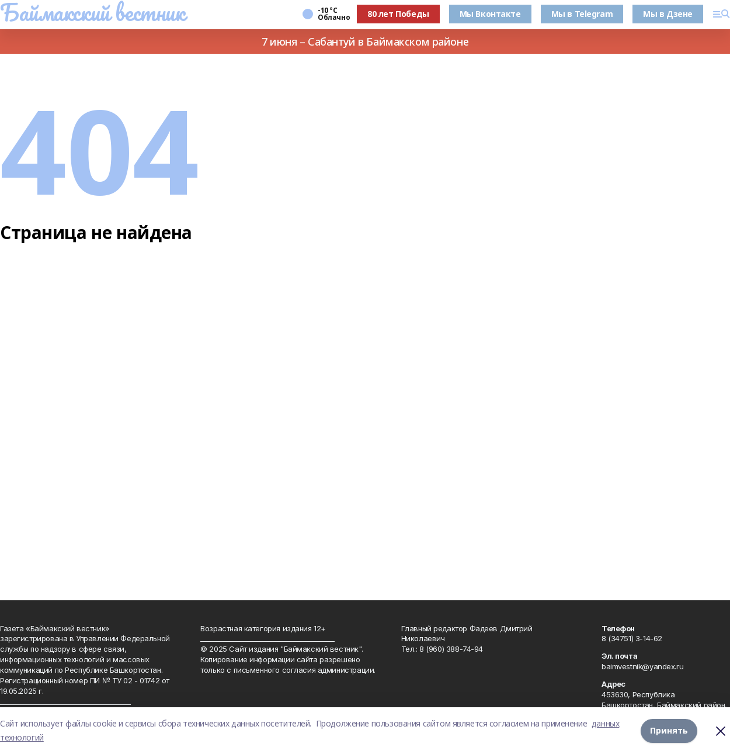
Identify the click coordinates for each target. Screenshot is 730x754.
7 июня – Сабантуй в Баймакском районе (365, 41)
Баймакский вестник (92, 12)
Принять (669, 730)
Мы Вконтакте (490, 13)
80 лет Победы (398, 13)
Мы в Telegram (582, 13)
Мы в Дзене (668, 13)
